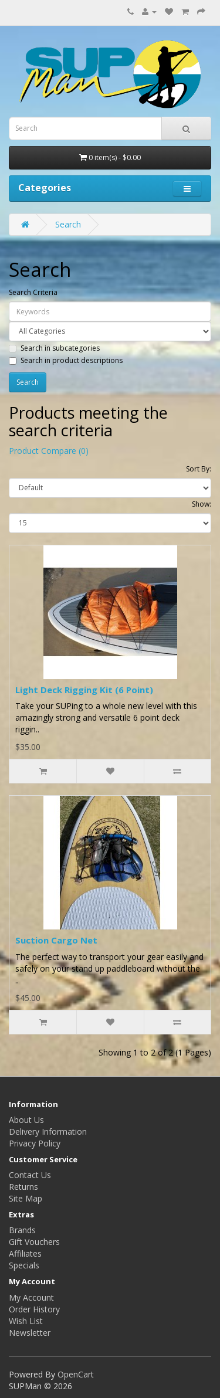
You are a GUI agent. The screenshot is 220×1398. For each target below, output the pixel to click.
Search (68, 224)
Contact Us (30, 1174)
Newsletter (29, 1332)
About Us (26, 1119)
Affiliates (25, 1253)
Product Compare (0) (49, 450)
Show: (201, 504)
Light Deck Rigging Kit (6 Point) (84, 689)
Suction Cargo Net (56, 940)
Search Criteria (33, 292)
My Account (31, 1297)
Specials (24, 1265)
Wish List (26, 1320)
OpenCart (75, 1374)
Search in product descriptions (66, 360)
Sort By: (198, 469)
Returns (23, 1186)
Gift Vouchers (34, 1241)
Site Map (25, 1198)
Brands (22, 1230)
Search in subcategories (54, 348)
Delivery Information (48, 1131)
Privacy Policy (34, 1143)
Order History (34, 1309)
